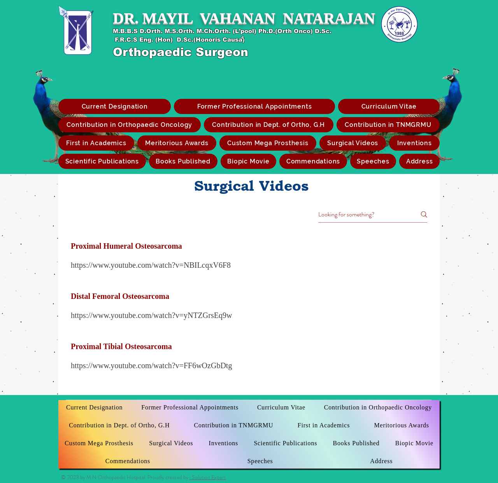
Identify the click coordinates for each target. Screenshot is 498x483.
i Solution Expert (207, 477)
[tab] (249, 312)
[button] (267, 143)
